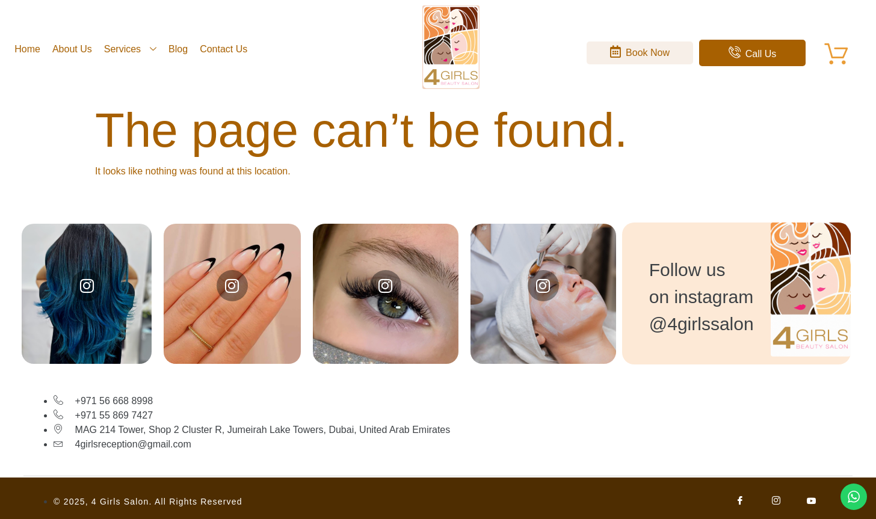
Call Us (753, 53)
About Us (72, 49)
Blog (178, 49)
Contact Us (223, 49)
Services (130, 49)
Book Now (640, 52)
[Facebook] (740, 502)
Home (27, 49)
